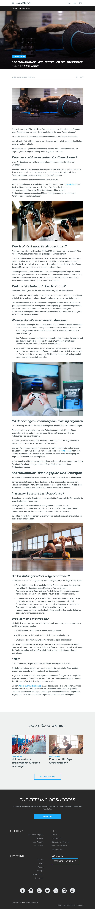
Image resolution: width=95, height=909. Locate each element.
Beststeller (39, 838)
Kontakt (54, 835)
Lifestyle (40, 871)
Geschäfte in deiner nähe (65, 861)
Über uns (40, 860)
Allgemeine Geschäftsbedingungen (70, 905)
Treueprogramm (37, 874)
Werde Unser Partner (59, 846)
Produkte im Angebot (35, 835)
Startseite (14, 8)
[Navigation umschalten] (13, 3)
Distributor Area (57, 850)
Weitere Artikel (47, 777)
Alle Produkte (38, 846)
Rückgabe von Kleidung (60, 842)
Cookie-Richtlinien (31, 903)
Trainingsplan (25, 8)
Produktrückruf (57, 838)
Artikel (41, 863)
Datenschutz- (17, 903)
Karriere (40, 867)
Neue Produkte (38, 842)
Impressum (39, 878)
